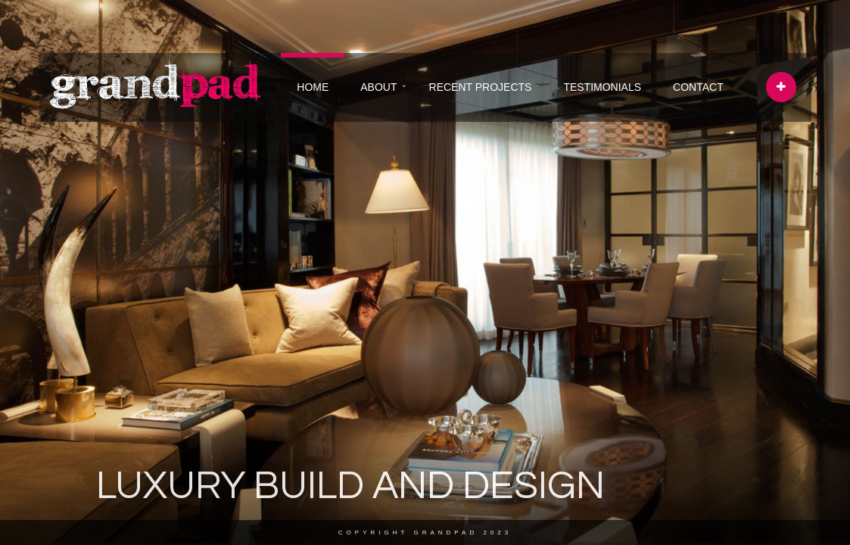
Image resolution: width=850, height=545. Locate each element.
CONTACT (698, 87)
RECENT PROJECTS (480, 87)
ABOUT (378, 87)
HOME (312, 87)
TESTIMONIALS (602, 87)
